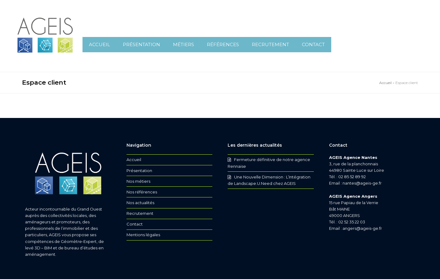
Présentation (139, 170)
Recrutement (140, 213)
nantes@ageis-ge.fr (362, 183)
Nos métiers (138, 181)
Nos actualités (140, 202)
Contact (135, 224)
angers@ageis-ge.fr (362, 228)
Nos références (142, 191)
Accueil (385, 82)
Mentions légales (143, 234)
